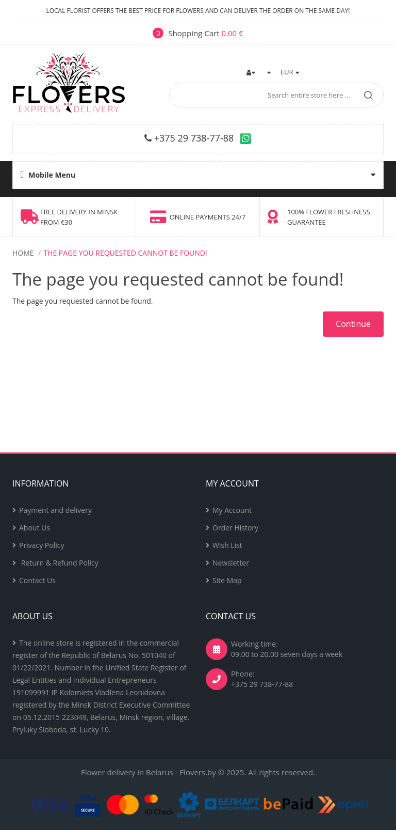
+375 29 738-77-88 (194, 138)
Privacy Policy (41, 545)
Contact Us (37, 580)
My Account (232, 510)
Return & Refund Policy (58, 563)
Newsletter (230, 563)
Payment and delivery (55, 510)
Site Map (227, 580)
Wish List (227, 545)
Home (23, 253)
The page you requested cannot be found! (125, 253)
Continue (353, 324)
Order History (235, 528)
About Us (34, 528)
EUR (289, 71)
